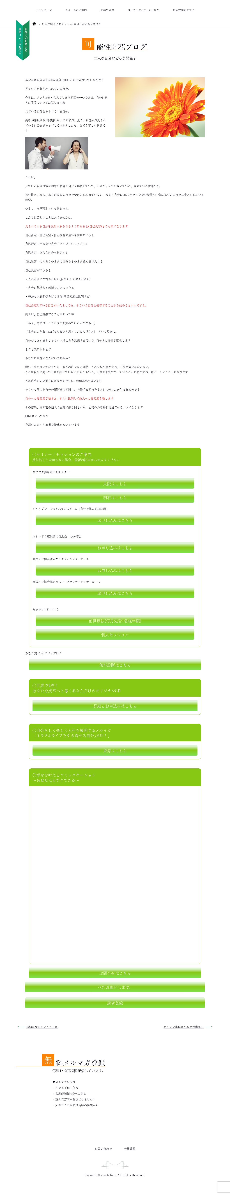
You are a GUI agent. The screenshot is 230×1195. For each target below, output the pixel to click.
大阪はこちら (115, 483)
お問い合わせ (103, 1148)
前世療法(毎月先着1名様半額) (115, 620)
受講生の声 (107, 10)
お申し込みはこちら (115, 520)
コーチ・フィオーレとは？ (143, 10)
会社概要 (129, 1148)
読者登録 (115, 1003)
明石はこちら (115, 497)
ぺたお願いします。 (115, 987)
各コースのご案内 (76, 10)
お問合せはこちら (115, 973)
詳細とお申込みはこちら (115, 705)
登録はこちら (115, 750)
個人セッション (115, 634)
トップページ (44, 10)
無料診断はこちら (115, 665)
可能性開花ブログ (183, 10)
